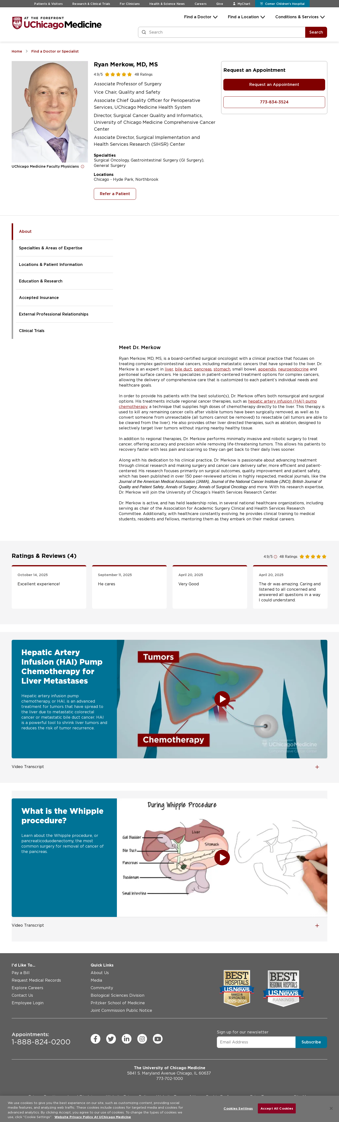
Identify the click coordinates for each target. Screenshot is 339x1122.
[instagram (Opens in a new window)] (142, 1039)
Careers (201, 4)
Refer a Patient (115, 193)
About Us (100, 972)
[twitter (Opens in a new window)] (111, 1039)
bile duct (183, 369)
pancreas (203, 369)
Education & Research (40, 281)
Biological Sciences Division (117, 995)
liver (169, 369)
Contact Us (22, 995)
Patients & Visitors (48, 4)
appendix (267, 369)
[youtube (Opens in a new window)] (158, 1039)
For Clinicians (130, 4)
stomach (222, 369)
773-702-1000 (169, 1078)
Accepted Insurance (39, 297)
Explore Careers (27, 988)
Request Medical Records (36, 980)
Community (102, 988)
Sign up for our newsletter (243, 1032)
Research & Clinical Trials (91, 4)
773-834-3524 (274, 102)
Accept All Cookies (277, 1108)
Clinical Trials (31, 330)
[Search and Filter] (221, 32)
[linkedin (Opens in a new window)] (126, 1039)
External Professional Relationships (53, 314)
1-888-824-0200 (41, 1039)
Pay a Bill (21, 972)
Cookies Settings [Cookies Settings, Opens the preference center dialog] (238, 1108)
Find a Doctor (197, 17)
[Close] (331, 1108)
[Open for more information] (83, 166)
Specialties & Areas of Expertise (50, 248)
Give (219, 4)
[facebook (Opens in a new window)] (95, 1039)
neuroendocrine (293, 369)
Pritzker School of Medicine (118, 1003)
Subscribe (311, 1042)
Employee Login (27, 1003)
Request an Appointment (274, 84)
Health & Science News (167, 4)
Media (96, 980)
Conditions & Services (297, 17)
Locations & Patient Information (51, 264)
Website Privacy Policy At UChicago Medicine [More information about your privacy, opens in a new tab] (92, 1117)
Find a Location (243, 17)
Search (316, 32)
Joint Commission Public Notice (121, 1010)
